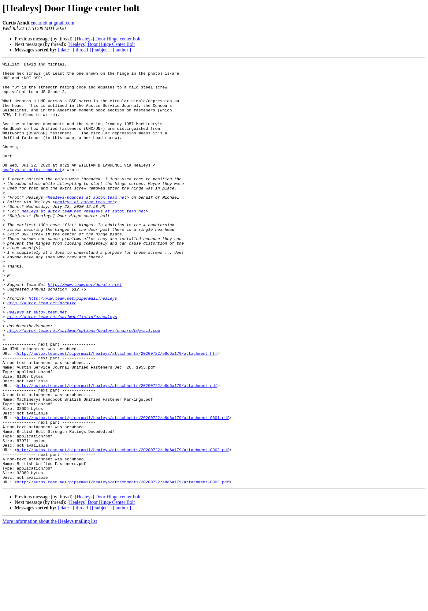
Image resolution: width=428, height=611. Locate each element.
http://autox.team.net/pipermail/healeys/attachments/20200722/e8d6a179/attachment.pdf (117, 450)
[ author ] (122, 49)
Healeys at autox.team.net (37, 362)
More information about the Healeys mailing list (49, 605)
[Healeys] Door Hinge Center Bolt (101, 44)
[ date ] (65, 49)
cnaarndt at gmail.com (52, 22)
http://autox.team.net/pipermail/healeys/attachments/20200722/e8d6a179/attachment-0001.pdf (123, 489)
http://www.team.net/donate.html (85, 329)
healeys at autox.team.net (32, 191)
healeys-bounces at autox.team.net (87, 224)
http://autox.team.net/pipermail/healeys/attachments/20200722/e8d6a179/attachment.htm (117, 412)
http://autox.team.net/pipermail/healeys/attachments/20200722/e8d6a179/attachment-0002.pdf (123, 527)
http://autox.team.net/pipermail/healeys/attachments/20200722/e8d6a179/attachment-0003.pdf (123, 566)
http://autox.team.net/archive (41, 351)
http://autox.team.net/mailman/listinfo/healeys (62, 368)
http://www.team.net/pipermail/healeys (73, 346)
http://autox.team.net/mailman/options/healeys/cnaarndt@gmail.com (83, 384)
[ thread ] (82, 49)
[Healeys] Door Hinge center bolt (107, 38)
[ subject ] (102, 49)
